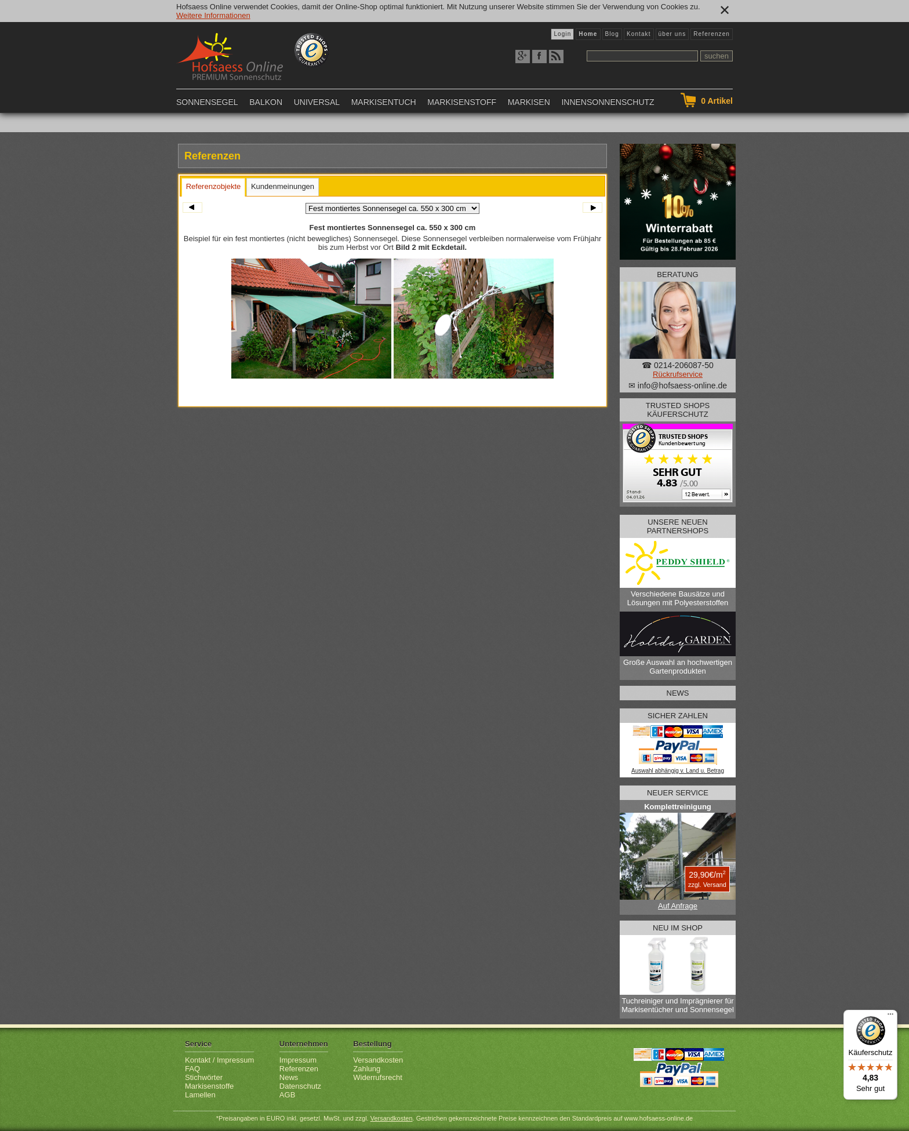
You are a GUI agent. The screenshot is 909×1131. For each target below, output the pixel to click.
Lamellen (200, 1094)
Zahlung (366, 1068)
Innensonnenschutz (607, 102)
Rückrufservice (678, 374)
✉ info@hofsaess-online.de (677, 385)
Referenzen (711, 34)
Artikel (717, 101)
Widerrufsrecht (377, 1077)
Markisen (529, 102)
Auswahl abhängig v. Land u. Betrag (677, 771)
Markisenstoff (461, 102)
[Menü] (890, 1017)
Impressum (298, 1060)
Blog (612, 34)
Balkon (265, 102)
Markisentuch (383, 102)
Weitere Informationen (213, 15)
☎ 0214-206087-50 (678, 365)
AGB (287, 1094)
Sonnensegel (207, 102)
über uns (672, 34)
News (289, 1077)
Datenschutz (300, 1086)
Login (562, 34)
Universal (317, 102)
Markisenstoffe (209, 1086)
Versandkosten (378, 1060)
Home (588, 34)
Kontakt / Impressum (219, 1060)
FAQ (192, 1068)
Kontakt (639, 34)
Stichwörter (204, 1077)
